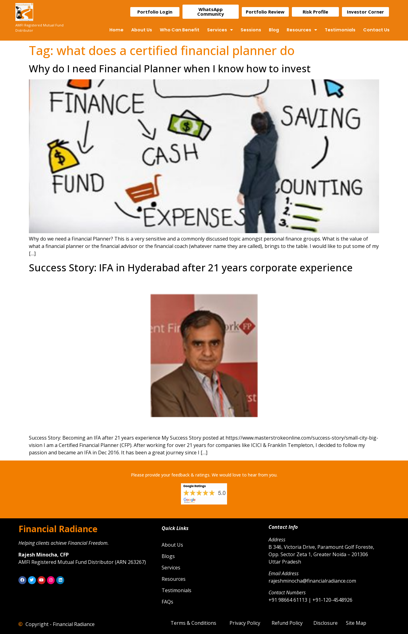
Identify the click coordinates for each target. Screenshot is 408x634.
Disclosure (325, 623)
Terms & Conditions (193, 623)
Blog (274, 30)
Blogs (168, 556)
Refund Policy (287, 623)
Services (220, 30)
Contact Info (283, 527)
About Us (141, 30)
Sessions (251, 30)
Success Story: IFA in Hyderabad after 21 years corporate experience (191, 267)
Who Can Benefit (179, 30)
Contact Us (376, 30)
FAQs (167, 601)
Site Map (356, 623)
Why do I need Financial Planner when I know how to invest (170, 68)
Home (116, 30)
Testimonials (340, 30)
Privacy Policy (245, 623)
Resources (302, 30)
